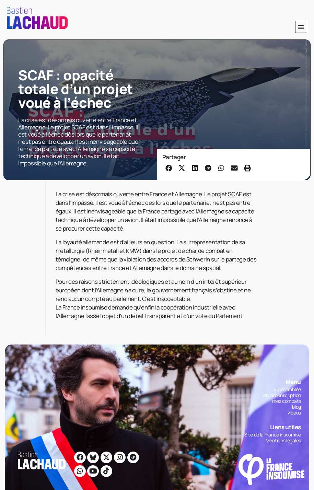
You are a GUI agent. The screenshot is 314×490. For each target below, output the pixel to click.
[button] (301, 27)
